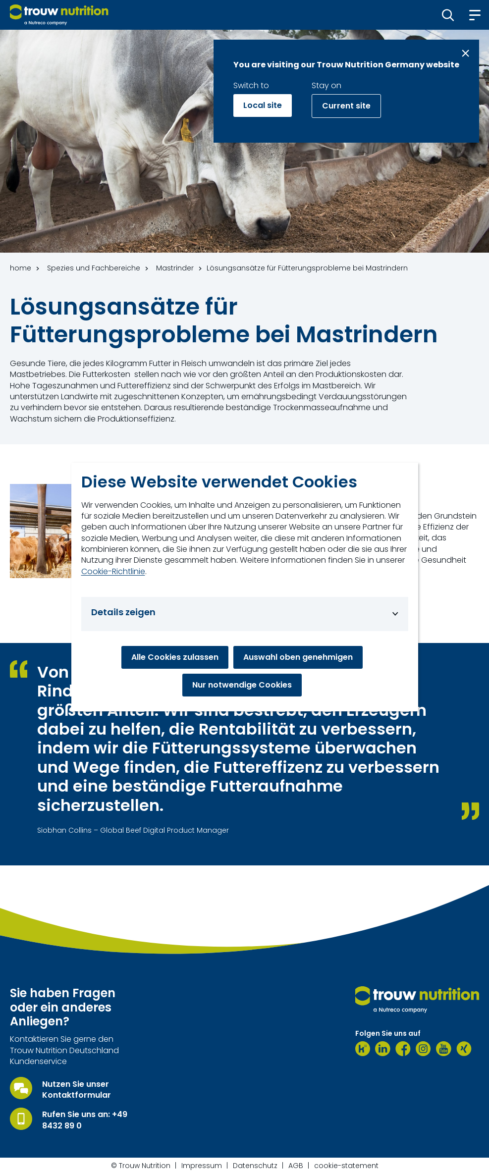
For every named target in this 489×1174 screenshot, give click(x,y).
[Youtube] (443, 1048)
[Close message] (465, 53)
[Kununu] (362, 1048)
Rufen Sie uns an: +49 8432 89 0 (84, 1120)
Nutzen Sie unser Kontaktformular (76, 1090)
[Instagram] (423, 1048)
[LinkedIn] (382, 1048)
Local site (262, 105)
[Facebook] (403, 1048)
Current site (346, 105)
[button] (448, 15)
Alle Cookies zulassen (174, 657)
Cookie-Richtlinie (113, 571)
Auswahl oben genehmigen (298, 657)
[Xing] (464, 1048)
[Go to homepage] (59, 15)
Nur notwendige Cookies (242, 685)
